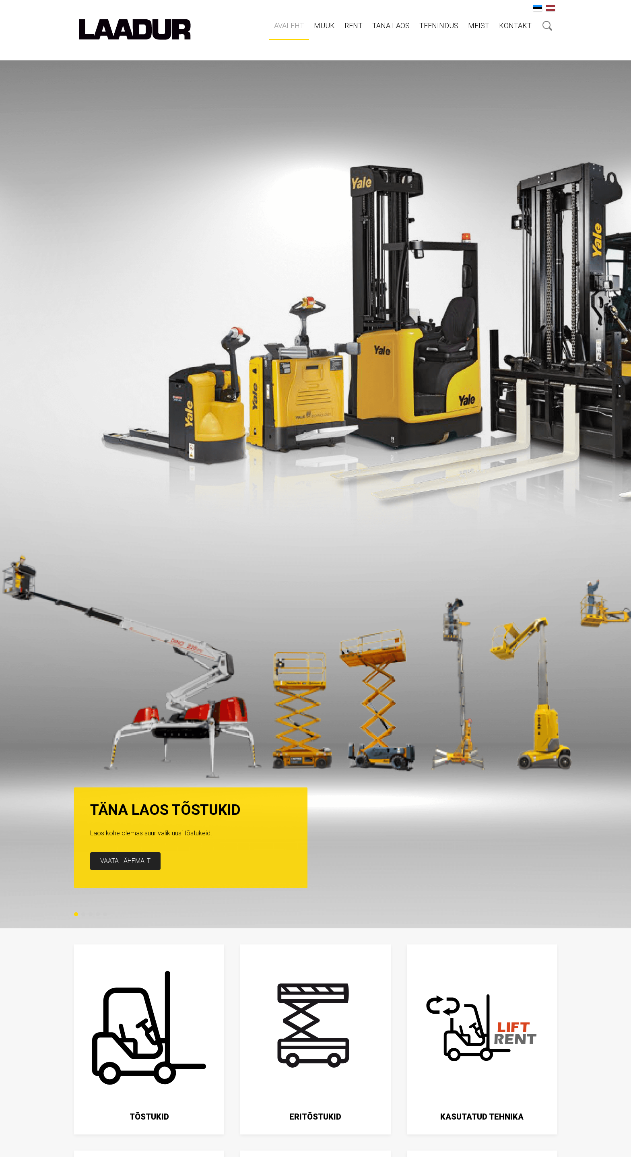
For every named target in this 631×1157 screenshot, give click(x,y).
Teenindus (438, 25)
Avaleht (289, 25)
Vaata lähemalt (125, 861)
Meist (478, 25)
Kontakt (515, 25)
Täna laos (391, 25)
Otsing (547, 25)
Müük (324, 25)
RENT (353, 25)
